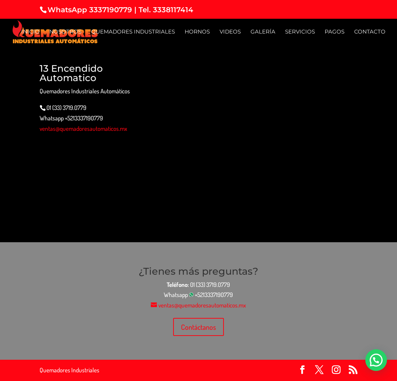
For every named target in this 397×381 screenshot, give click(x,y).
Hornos (197, 32)
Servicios (300, 32)
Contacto (369, 32)
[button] (376, 360)
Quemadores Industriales (133, 32)
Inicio (30, 32)
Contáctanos (198, 327)
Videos (230, 32)
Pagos (334, 32)
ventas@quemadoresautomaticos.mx (83, 128)
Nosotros (65, 32)
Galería (263, 32)
